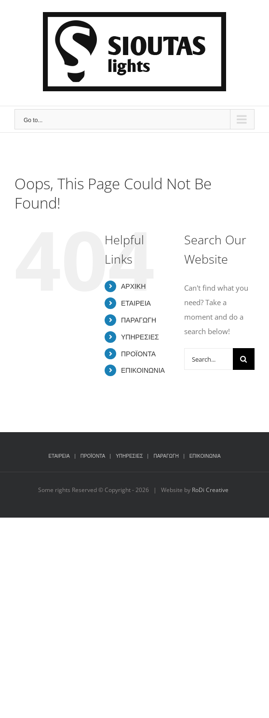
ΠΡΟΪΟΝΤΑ (138, 353)
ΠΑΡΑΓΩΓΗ (138, 319)
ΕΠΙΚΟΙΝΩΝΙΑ (143, 370)
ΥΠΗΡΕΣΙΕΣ (140, 336)
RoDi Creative (210, 490)
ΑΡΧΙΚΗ (133, 286)
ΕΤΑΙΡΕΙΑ (136, 303)
